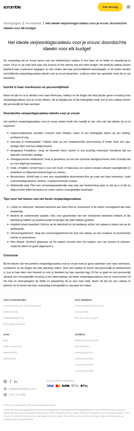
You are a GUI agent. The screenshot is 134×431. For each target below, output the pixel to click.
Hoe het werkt (81, 311)
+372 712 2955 (14, 394)
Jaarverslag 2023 (84, 364)
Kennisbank (33, 23)
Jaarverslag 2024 (84, 370)
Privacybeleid (82, 346)
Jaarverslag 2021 (84, 352)
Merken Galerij (10, 311)
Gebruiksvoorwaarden (86, 340)
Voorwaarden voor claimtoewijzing (22, 305)
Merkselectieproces (13, 317)
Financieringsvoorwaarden (89, 305)
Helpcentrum (10, 352)
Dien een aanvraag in (86, 317)
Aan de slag (110, 7)
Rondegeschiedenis (14, 324)
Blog (5, 340)
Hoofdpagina (12, 23)
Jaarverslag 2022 (84, 358)
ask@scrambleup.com (19, 389)
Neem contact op (12, 346)
